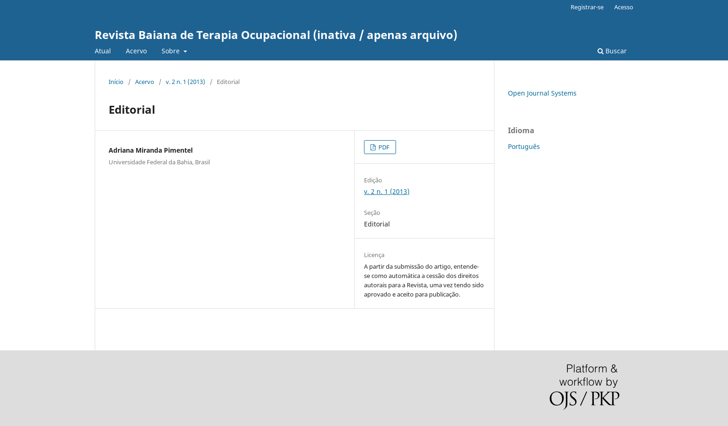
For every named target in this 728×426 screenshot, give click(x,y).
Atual (103, 50)
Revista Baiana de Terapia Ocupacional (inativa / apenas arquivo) (276, 34)
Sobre (172, 50)
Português (524, 146)
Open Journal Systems (542, 93)
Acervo (136, 50)
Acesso (623, 7)
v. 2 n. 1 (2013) (185, 81)
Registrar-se (587, 7)
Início (116, 81)
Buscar (612, 50)
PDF (383, 147)
